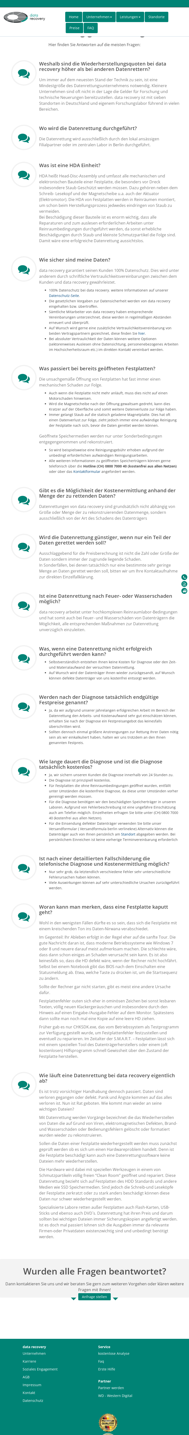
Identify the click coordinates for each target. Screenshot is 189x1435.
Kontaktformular (86, 471)
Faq (101, 1361)
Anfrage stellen (94, 1296)
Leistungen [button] (130, 16)
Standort (128, 834)
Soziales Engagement (40, 1369)
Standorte (156, 16)
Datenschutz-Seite (64, 295)
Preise (74, 28)
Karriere (29, 1361)
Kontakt (29, 1392)
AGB (26, 1377)
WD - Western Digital (115, 1395)
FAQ (90, 28)
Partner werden (111, 1387)
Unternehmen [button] (99, 16)
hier (141, 333)
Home (74, 16)
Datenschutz (33, 1400)
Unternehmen (34, 1353)
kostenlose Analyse (113, 1353)
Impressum (32, 1384)
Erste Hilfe (106, 1369)
